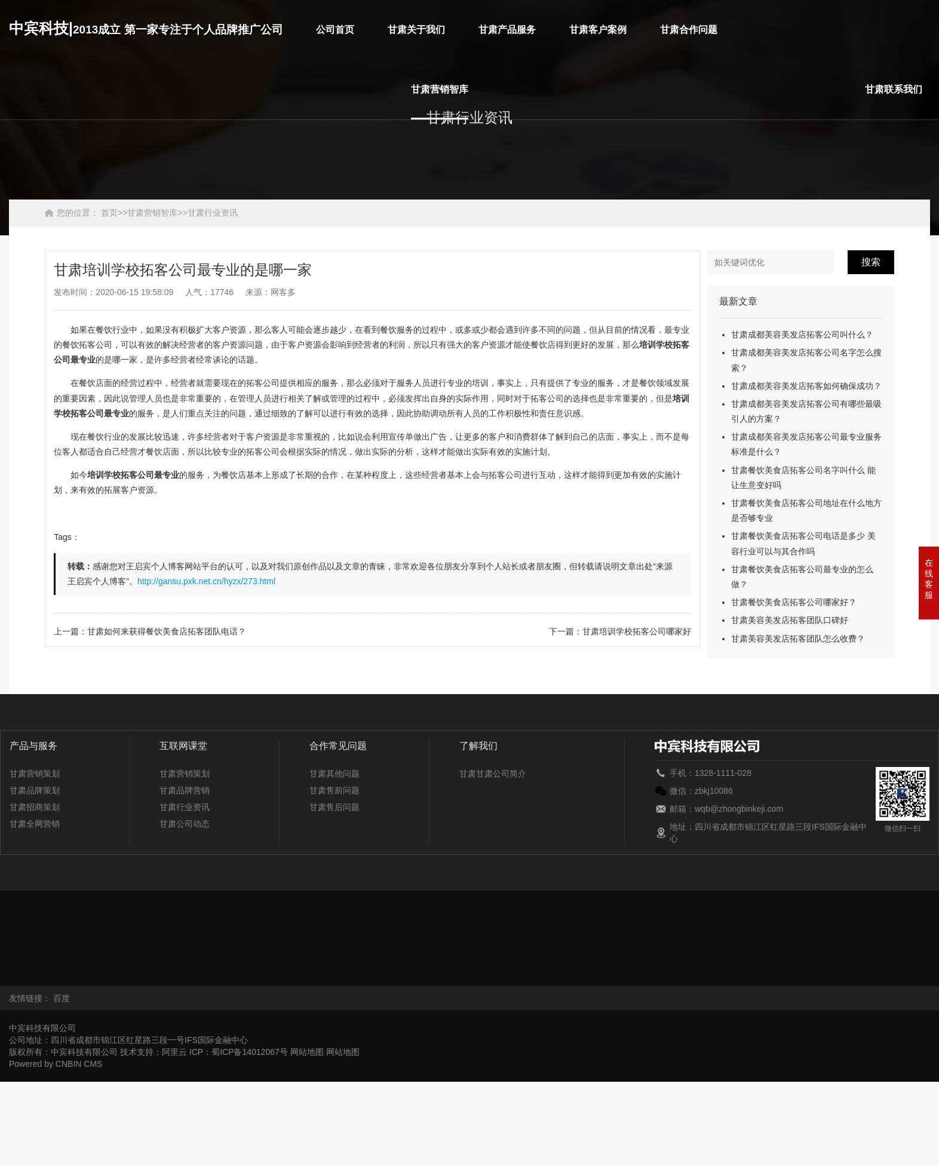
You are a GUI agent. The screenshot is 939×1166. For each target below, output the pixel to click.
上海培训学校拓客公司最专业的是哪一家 (714, 944)
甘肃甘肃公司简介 (492, 773)
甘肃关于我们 (416, 29)
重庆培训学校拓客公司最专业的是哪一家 (390, 908)
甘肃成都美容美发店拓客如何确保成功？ (806, 386)
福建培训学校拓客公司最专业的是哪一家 (543, 908)
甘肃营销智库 (439, 89)
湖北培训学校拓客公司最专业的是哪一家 (95, 932)
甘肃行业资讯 (213, 212)
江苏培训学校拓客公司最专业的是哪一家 (401, 932)
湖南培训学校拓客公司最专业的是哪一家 (248, 932)
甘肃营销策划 (35, 773)
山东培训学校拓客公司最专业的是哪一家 (562, 944)
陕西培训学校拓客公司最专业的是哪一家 (103, 956)
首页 (109, 212)
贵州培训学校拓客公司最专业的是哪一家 (237, 920)
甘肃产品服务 (507, 29)
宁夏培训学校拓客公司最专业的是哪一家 (256, 944)
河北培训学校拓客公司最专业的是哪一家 (543, 920)
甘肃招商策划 (35, 807)
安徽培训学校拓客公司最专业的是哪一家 (84, 908)
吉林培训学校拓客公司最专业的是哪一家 (706, 932)
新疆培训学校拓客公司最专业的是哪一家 (562, 956)
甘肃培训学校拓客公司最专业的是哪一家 (696, 908)
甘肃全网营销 (35, 824)
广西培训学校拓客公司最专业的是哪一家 (84, 920)
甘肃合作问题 (688, 29)
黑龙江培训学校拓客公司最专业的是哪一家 (700, 920)
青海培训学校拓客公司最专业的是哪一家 (409, 944)
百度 (61, 998)
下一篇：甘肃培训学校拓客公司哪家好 (620, 631)
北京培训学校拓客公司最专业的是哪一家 (237, 908)
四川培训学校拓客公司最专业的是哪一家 (256, 956)
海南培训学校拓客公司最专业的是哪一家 (390, 920)
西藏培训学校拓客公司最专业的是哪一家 (714, 956)
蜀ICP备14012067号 (249, 1052)
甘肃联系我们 (893, 89)
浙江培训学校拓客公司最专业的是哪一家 (103, 968)
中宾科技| (146, 28)
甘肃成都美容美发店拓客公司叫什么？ (802, 334)
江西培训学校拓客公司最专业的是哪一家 (553, 932)
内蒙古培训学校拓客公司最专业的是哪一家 (99, 944)
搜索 (870, 262)
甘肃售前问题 (334, 790)
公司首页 (335, 29)
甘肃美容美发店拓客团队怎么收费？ (798, 638)
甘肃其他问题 (334, 773)
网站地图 (307, 1052)
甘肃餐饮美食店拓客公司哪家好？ (794, 602)
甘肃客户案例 (598, 29)
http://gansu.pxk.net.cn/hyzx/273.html (206, 581)
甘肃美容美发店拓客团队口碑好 (789, 620)
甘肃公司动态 (184, 824)
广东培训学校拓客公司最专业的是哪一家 (848, 908)
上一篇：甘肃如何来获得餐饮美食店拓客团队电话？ (150, 631)
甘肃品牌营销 (184, 790)
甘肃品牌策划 (35, 790)
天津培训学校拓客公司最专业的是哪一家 (409, 956)
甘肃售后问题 (334, 807)
